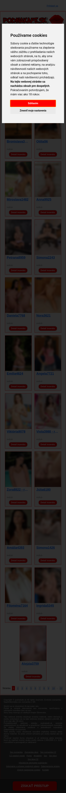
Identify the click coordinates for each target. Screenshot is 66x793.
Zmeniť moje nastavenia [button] (33, 110)
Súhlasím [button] (33, 103)
